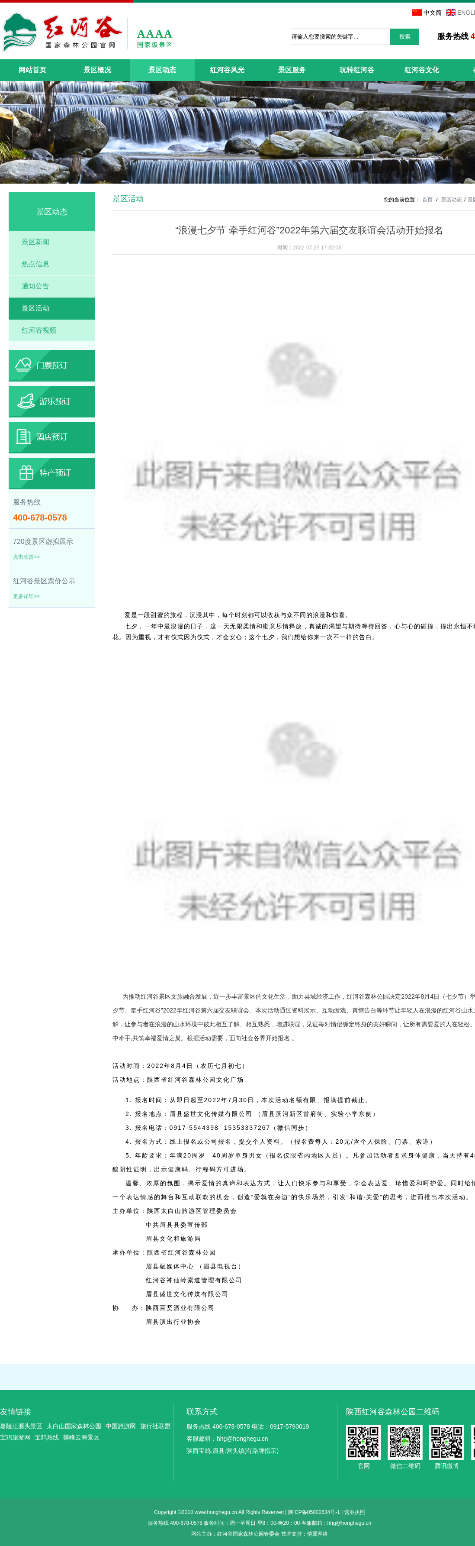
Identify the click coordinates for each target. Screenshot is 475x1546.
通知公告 (35, 286)
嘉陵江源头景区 (21, 1426)
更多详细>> (26, 596)
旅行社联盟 (155, 1426)
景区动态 (451, 200)
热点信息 (35, 264)
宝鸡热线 (47, 1437)
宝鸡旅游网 (15, 1437)
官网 (363, 1442)
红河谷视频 (39, 330)
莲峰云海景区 (81, 1437)
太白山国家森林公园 (74, 1426)
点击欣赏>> (26, 557)
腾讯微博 (446, 1442)
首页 (427, 200)
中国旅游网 (121, 1426)
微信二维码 (405, 1442)
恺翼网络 (317, 1534)
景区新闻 (35, 242)
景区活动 (35, 308)
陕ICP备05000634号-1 (314, 1512)
